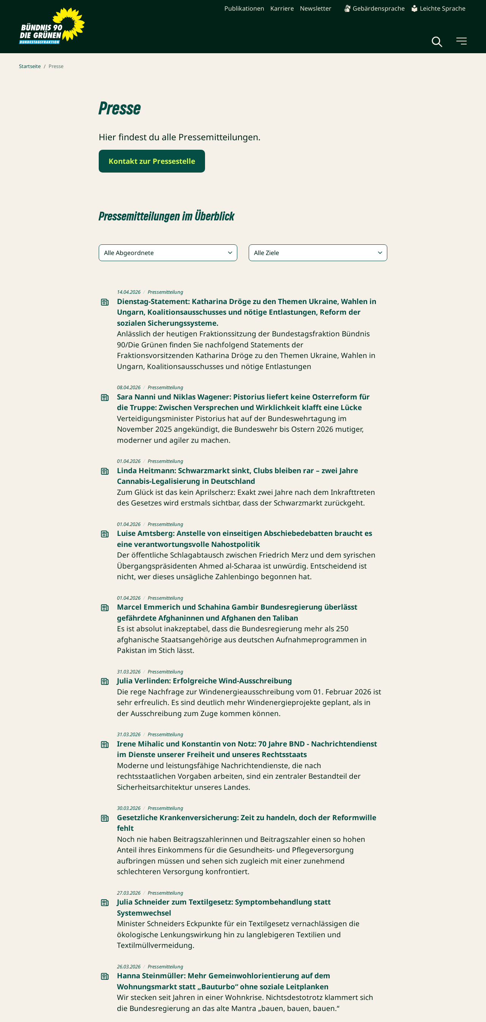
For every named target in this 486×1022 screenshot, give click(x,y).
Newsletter (315, 8)
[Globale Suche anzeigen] (437, 41)
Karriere (282, 8)
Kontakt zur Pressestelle (152, 161)
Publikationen (244, 8)
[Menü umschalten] (461, 41)
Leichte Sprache (438, 8)
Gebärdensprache (374, 8)
